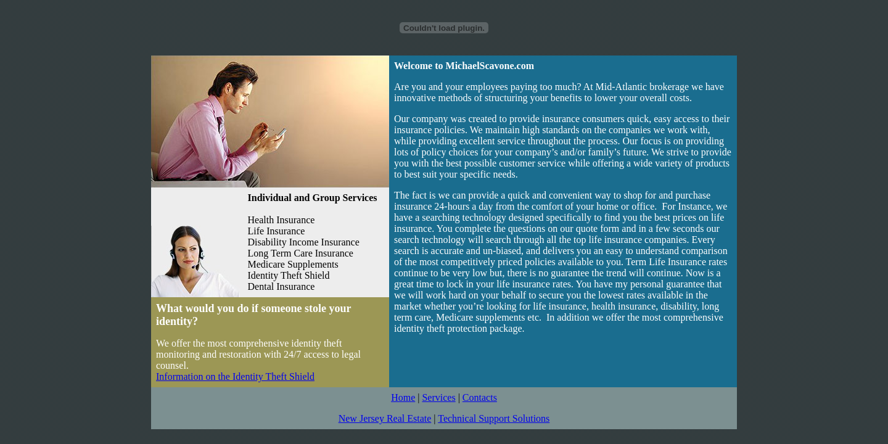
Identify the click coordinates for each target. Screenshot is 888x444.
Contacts (479, 397)
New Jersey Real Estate (385, 418)
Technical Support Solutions (493, 418)
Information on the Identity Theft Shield (235, 376)
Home (403, 397)
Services (438, 397)
